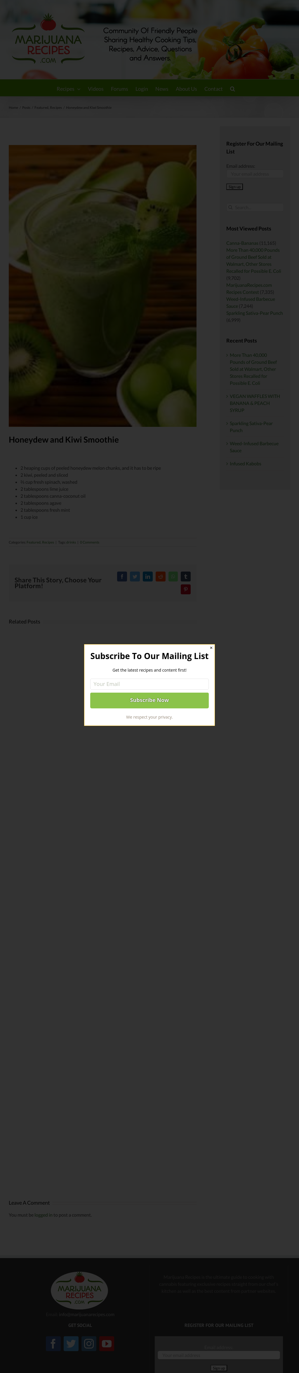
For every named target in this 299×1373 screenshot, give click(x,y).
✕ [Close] (211, 648)
